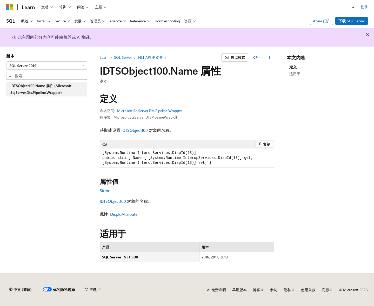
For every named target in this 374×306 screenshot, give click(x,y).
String (105, 190)
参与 (273, 289)
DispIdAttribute (123, 214)
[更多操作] (269, 57)
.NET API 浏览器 (150, 57)
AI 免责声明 (216, 289)
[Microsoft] (9, 7)
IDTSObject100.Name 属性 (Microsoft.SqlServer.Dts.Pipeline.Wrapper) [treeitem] (41, 89)
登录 (364, 6)
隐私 (287, 289)
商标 (325, 289)
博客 (256, 289)
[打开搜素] (353, 7)
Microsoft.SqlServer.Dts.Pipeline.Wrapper (149, 110)
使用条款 (308, 289)
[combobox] (46, 65)
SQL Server (123, 57)
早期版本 (239, 289)
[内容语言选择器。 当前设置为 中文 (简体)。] (20, 289)
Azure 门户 (321, 20)
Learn (104, 57)
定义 (293, 66)
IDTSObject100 (135, 130)
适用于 (294, 73)
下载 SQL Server (351, 20)
